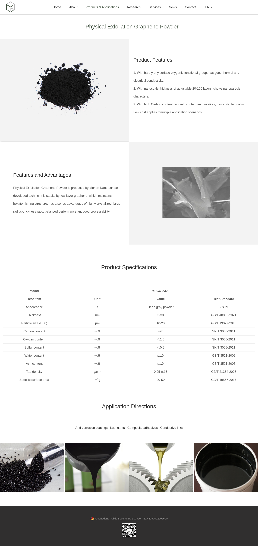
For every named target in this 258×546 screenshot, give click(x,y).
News (173, 7)
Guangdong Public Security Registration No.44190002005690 (129, 518)
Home (57, 7)
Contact (190, 7)
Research (133, 7)
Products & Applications (102, 7)
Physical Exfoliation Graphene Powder (132, 26)
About (73, 7)
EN (207, 7)
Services (155, 7)
